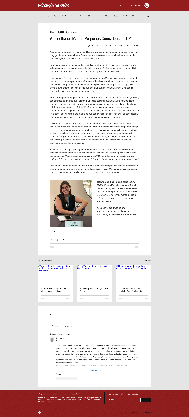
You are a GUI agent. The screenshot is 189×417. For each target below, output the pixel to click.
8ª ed (116, 16)
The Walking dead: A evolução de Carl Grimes (94, 289)
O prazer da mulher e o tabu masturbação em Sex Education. (131, 289)
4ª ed (81, 16)
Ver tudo (148, 260)
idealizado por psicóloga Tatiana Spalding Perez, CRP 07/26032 (130, 413)
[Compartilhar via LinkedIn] (63, 239)
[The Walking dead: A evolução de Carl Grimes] (94, 274)
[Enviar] (145, 400)
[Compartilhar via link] (69, 239)
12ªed (52, 231)
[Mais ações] (137, 32)
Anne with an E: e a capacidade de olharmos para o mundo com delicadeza (53, 289)
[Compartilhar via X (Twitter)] (57, 239)
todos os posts (43, 16)
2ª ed (64, 16)
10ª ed (134, 16)
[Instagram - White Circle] (146, 5)
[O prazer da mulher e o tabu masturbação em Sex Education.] (133, 274)
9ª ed (125, 16)
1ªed (55, 16)
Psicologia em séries (53, 5)
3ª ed (72, 16)
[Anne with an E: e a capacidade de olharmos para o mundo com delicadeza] (55, 274)
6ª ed (98, 16)
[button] (138, 5)
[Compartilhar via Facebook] (51, 239)
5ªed (90, 16)
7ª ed (107, 16)
